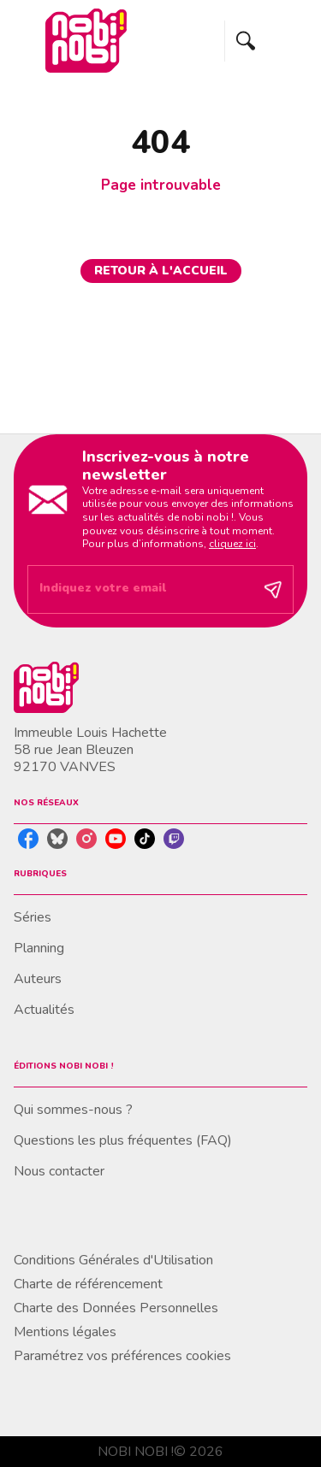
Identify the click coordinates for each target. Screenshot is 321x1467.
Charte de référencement (88, 1284)
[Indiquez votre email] (139, 589)
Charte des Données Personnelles (116, 1308)
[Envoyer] (273, 589)
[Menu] (266, 41)
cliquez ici (232, 544)
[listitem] (28, 838)
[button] (160, 271)
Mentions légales (65, 1332)
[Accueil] (86, 40)
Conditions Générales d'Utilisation (113, 1260)
